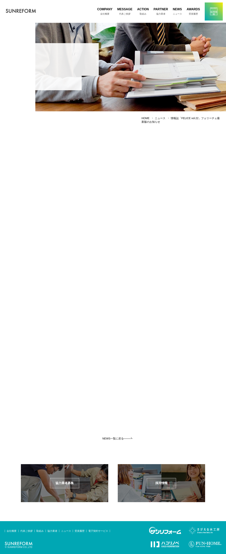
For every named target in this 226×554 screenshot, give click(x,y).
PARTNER (161, 11)
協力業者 (52, 530)
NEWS (177, 11)
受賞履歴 (80, 530)
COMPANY (105, 11)
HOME (145, 118)
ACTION (143, 11)
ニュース (66, 530)
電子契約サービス (98, 530)
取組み (40, 530)
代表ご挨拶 (26, 530)
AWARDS (193, 11)
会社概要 (12, 530)
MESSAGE (124, 11)
